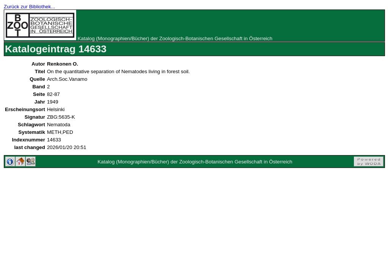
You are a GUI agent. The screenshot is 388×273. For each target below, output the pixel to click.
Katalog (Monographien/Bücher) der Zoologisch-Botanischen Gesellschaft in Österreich (175, 38)
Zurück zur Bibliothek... (29, 6)
